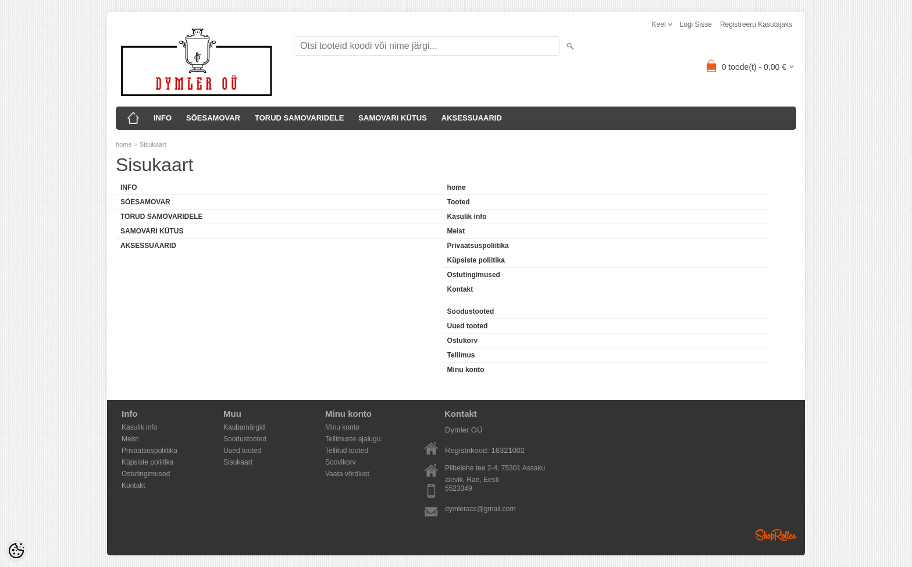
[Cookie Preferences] (16, 550)
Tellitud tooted (346, 450)
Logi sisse (696, 24)
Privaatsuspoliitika (478, 246)
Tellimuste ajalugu (352, 439)
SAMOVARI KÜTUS (392, 118)
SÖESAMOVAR (213, 118)
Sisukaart (153, 144)
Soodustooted (470, 311)
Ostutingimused (473, 275)
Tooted (458, 202)
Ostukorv (462, 340)
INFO (163, 118)
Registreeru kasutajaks (756, 24)
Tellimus (461, 355)
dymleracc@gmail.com (480, 509)
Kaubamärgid (244, 427)
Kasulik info (467, 216)
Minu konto (465, 370)
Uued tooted (467, 326)
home (124, 144)
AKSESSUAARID (471, 118)
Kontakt (460, 289)
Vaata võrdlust (347, 474)
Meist (456, 231)
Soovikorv (340, 462)
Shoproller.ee (776, 535)
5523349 (458, 488)
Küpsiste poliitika (476, 260)
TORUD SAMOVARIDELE (299, 118)
